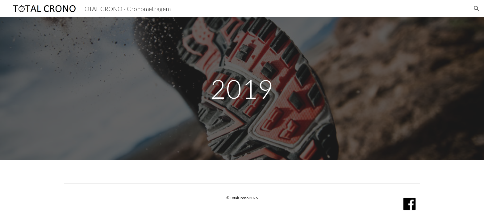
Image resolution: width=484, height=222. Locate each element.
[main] (242, 88)
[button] (476, 8)
